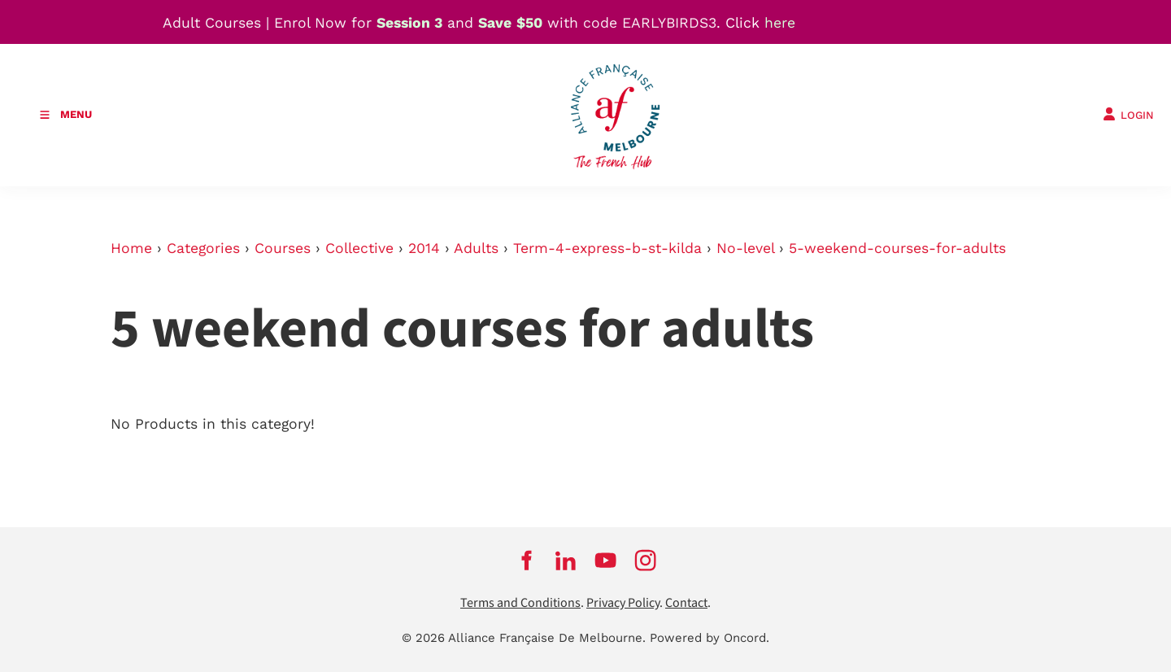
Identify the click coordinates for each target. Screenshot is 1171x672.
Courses (283, 248)
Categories (203, 248)
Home (131, 248)
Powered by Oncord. (709, 638)
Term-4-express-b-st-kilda (607, 248)
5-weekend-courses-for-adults (897, 248)
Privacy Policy (623, 603)
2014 (424, 248)
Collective (359, 248)
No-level (745, 248)
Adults (476, 248)
